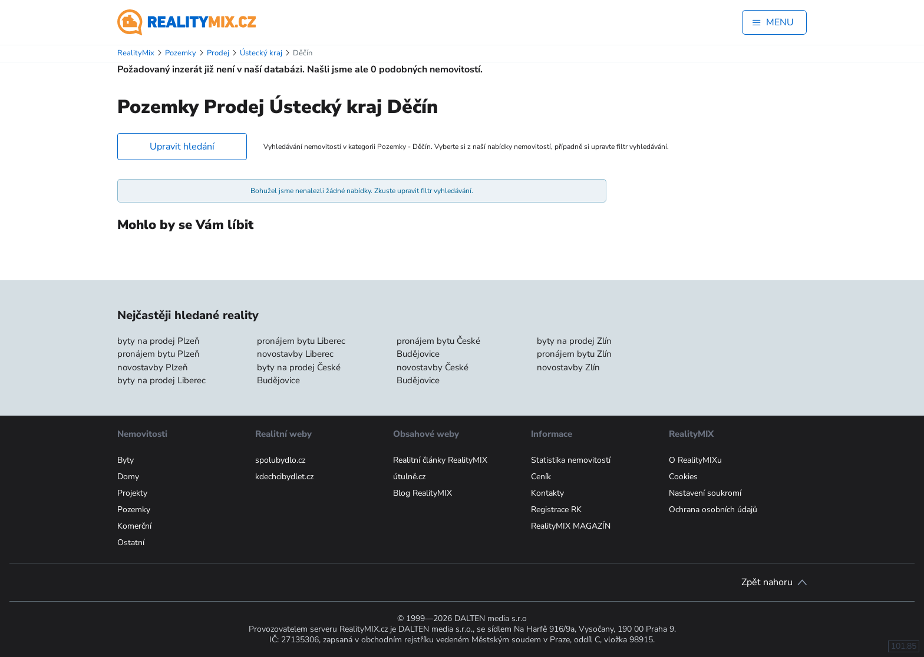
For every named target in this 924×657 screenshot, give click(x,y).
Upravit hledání (182, 146)
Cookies (683, 476)
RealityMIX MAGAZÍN (570, 526)
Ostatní (130, 542)
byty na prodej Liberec (161, 380)
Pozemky (133, 509)
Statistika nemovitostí (570, 460)
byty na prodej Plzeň (158, 341)
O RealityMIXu (695, 460)
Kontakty (547, 493)
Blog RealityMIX (422, 493)
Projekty (132, 493)
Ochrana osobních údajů (713, 509)
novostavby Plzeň (152, 367)
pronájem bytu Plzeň (158, 354)
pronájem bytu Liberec (301, 341)
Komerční (134, 526)
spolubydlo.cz (280, 460)
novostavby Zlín (568, 367)
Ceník (541, 476)
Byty (125, 460)
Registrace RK (556, 509)
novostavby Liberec (295, 354)
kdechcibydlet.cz (284, 476)
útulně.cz (409, 476)
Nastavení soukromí (705, 493)
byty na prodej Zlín (574, 341)
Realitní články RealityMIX (440, 460)
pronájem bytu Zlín (574, 354)
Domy (128, 476)
